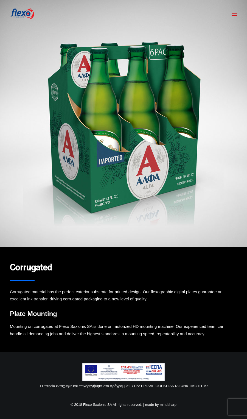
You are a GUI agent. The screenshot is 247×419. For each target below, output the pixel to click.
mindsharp (168, 405)
